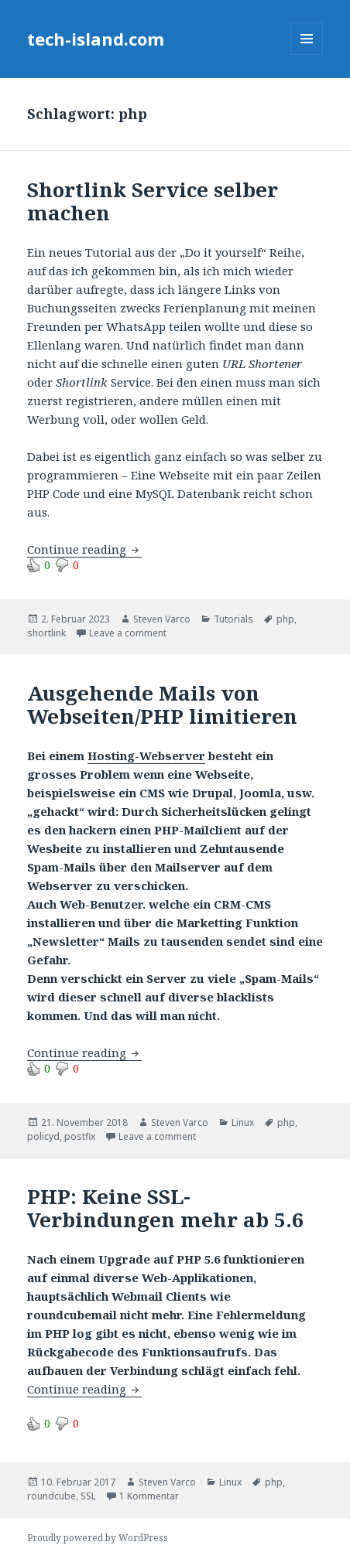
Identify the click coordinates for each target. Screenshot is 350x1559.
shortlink (46, 633)
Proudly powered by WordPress (97, 1537)
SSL (88, 1496)
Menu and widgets (307, 54)
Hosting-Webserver (146, 755)
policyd (43, 1136)
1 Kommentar (149, 1496)
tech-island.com (95, 38)
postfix (79, 1136)
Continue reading (84, 549)
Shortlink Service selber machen (152, 201)
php (285, 619)
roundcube (51, 1496)
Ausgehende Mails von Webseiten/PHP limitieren (162, 704)
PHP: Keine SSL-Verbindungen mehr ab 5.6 (165, 1207)
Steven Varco (161, 619)
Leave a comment (127, 633)
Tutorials (233, 619)
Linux (243, 1122)
